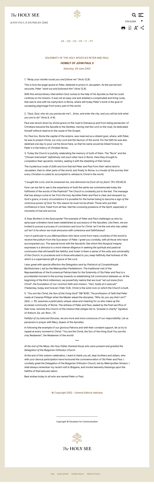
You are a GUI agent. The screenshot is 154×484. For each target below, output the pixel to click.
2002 (45, 22)
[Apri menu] (140, 15)
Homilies (35, 22)
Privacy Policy (93, 474)
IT (86, 41)
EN (69, 41)
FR (80, 41)
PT (91, 41)
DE (62, 41)
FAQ (52, 474)
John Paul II (19, 22)
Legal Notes (62, 474)
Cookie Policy (77, 474)
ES (74, 41)
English (132, 22)
